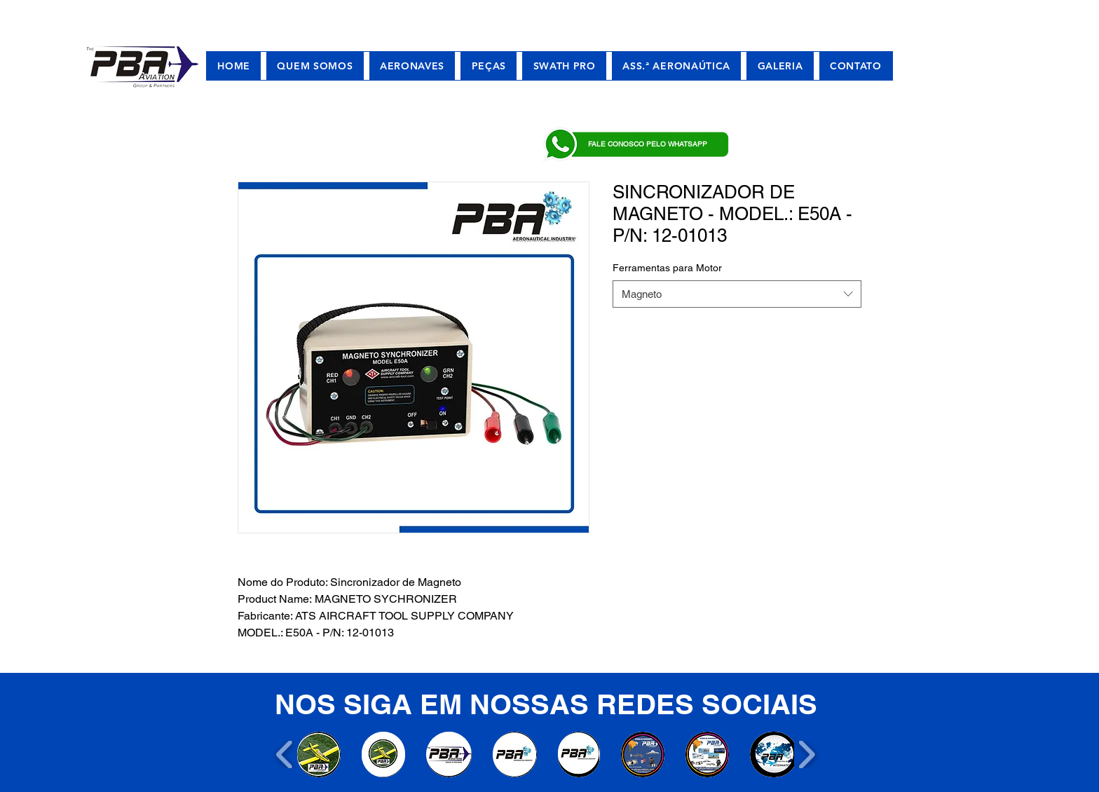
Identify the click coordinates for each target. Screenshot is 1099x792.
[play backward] (285, 754)
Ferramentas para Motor (667, 267)
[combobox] (737, 294)
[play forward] (806, 754)
